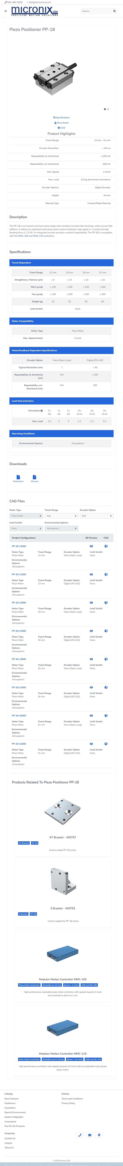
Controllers (10, 1107)
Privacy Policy (68, 1103)
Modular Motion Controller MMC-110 (62, 1054)
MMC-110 (38, 235)
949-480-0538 (13, 2)
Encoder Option (88, 510)
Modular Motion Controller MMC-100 (62, 979)
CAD (61, 127)
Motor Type (15, 510)
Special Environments (15, 1112)
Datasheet (18, 480)
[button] (105, 109)
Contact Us (10, 1138)
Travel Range (51, 510)
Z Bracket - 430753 (62, 908)
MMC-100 (23, 235)
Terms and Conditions (72, 1098)
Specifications (61, 117)
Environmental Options (56, 522)
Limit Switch (15, 522)
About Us (9, 1147)
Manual (34, 480)
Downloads (61, 122)
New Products (12, 1098)
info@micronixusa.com (39, 2)
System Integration (14, 1117)
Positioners (10, 1103)
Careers (8, 1143)
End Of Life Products (15, 1126)
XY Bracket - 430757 (62, 837)
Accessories (10, 1121)
